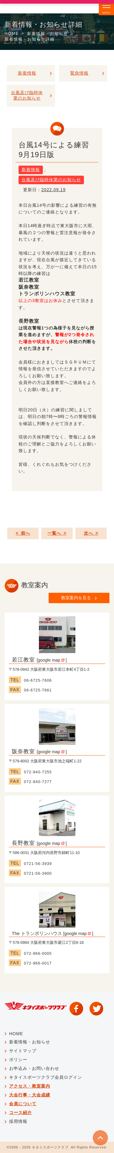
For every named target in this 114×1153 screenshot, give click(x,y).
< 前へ (23, 533)
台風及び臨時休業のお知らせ (51, 179)
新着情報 (31, 169)
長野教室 (23, 843)
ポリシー (18, 1059)
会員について (22, 1103)
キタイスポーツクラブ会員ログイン (45, 1077)
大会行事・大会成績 (29, 1094)
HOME (12, 33)
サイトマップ (22, 1050)
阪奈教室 (23, 751)
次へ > (91, 533)
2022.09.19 (53, 189)
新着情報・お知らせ (47, 33)
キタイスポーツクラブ (50, 1147)
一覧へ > (56, 533)
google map (51, 660)
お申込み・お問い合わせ (34, 1068)
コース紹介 (20, 1112)
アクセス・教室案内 (29, 1086)
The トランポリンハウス (37, 933)
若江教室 (23, 660)
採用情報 (18, 1121)
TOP (100, 1137)
